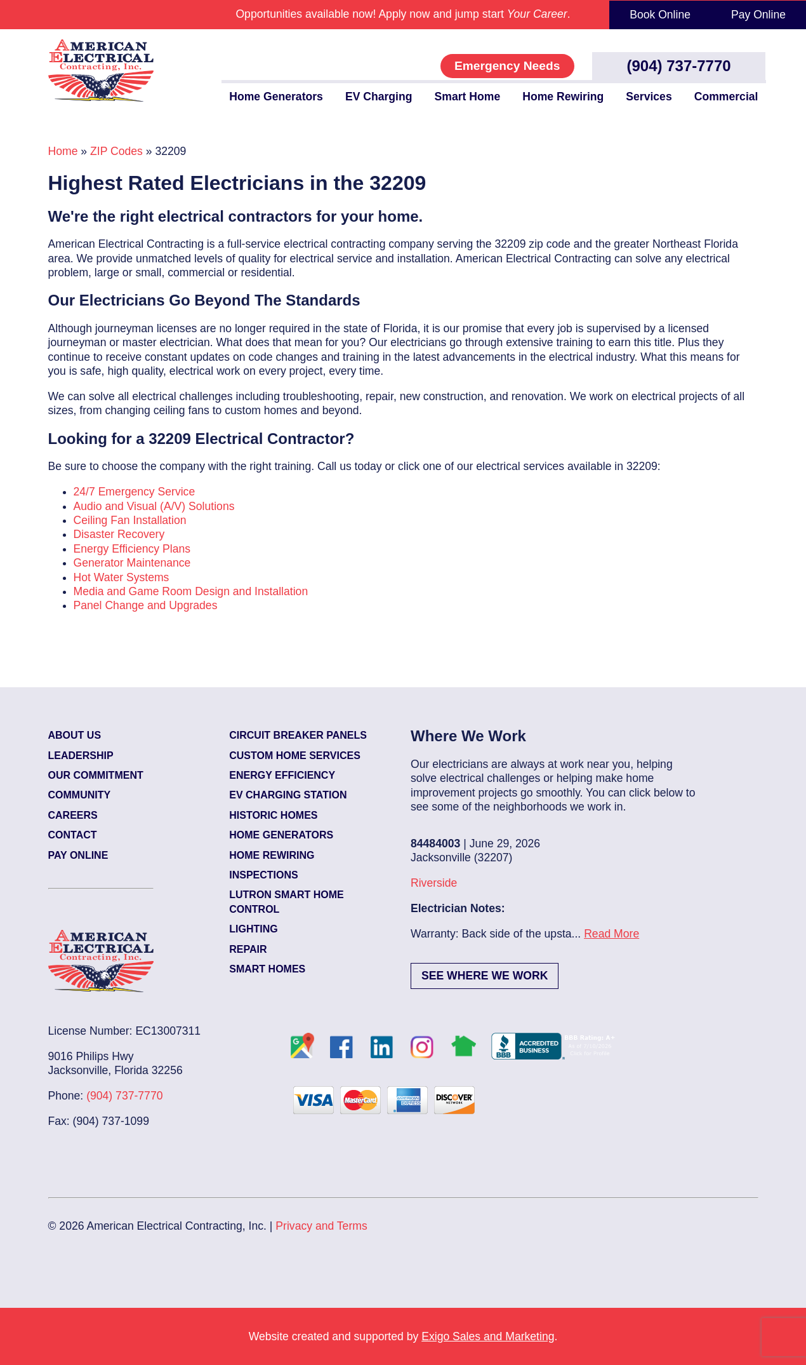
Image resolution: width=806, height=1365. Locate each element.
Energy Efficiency (282, 775)
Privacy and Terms (321, 1226)
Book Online (660, 14)
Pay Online (758, 14)
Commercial (726, 96)
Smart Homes (267, 969)
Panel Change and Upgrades (146, 605)
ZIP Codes (116, 151)
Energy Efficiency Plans (132, 548)
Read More (611, 933)
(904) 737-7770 (679, 65)
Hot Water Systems (121, 577)
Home (63, 151)
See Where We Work (484, 975)
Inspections (263, 875)
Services (648, 96)
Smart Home (468, 96)
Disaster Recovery (119, 534)
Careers (73, 815)
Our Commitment (95, 775)
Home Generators (276, 96)
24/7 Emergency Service (134, 491)
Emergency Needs (507, 65)
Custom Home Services (294, 755)
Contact (72, 835)
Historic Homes (273, 815)
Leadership (81, 755)
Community (79, 795)
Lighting (253, 929)
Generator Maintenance (132, 562)
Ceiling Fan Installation (130, 520)
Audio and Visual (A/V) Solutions (154, 506)
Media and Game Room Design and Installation (191, 591)
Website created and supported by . (403, 1336)
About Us (75, 735)
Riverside (434, 883)
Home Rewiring (563, 96)
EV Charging (379, 96)
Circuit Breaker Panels (298, 735)
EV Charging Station (288, 795)
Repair (248, 949)
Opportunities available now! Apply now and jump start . (402, 14)
